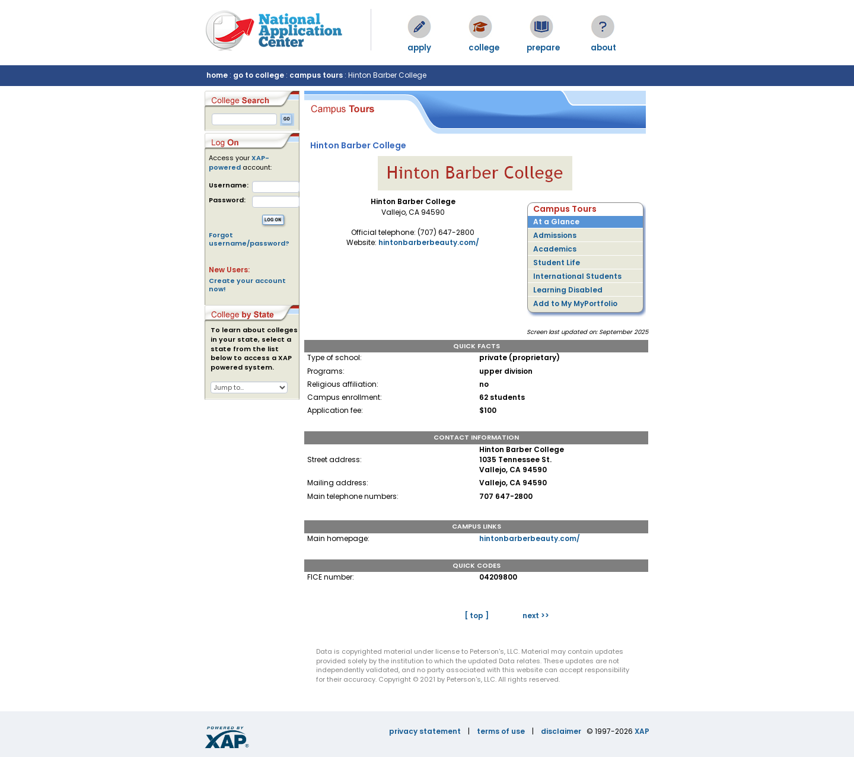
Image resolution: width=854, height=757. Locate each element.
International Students (577, 276)
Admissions (554, 235)
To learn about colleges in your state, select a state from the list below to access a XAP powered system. (254, 349)
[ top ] (476, 615)
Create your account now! (247, 284)
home (217, 75)
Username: (228, 185)
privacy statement (425, 731)
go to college (258, 75)
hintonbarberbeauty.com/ (428, 242)
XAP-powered (239, 162)
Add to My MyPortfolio (575, 303)
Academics (554, 249)
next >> (535, 615)
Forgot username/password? (249, 239)
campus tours (316, 75)
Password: (227, 200)
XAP (642, 731)
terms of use (501, 731)
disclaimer (561, 731)
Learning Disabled (568, 290)
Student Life (556, 262)
